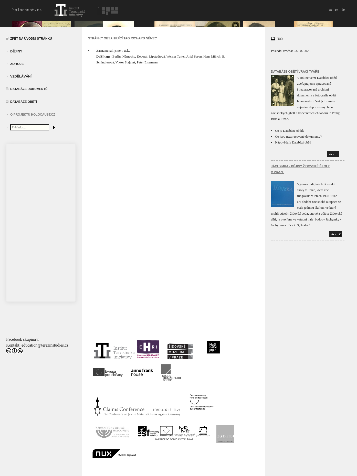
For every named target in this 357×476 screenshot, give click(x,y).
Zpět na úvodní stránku (31, 38)
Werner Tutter (175, 56)
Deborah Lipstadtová (151, 56)
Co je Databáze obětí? (289, 130)
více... (335, 234)
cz (330, 10)
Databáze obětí (23, 102)
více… (333, 154)
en (336, 10)
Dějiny (16, 51)
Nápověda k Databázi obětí (293, 142)
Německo (128, 56)
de (343, 10)
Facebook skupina (21, 339)
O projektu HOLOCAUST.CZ (32, 114)
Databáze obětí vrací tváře (295, 71)
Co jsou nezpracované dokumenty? (298, 136)
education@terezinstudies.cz (45, 345)
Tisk (277, 38)
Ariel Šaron (194, 56)
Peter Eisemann (147, 62)
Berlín (116, 56)
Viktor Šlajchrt (125, 62)
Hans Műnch (211, 56)
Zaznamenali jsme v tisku (113, 50)
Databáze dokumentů (29, 89)
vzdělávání (21, 76)
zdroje (17, 64)
